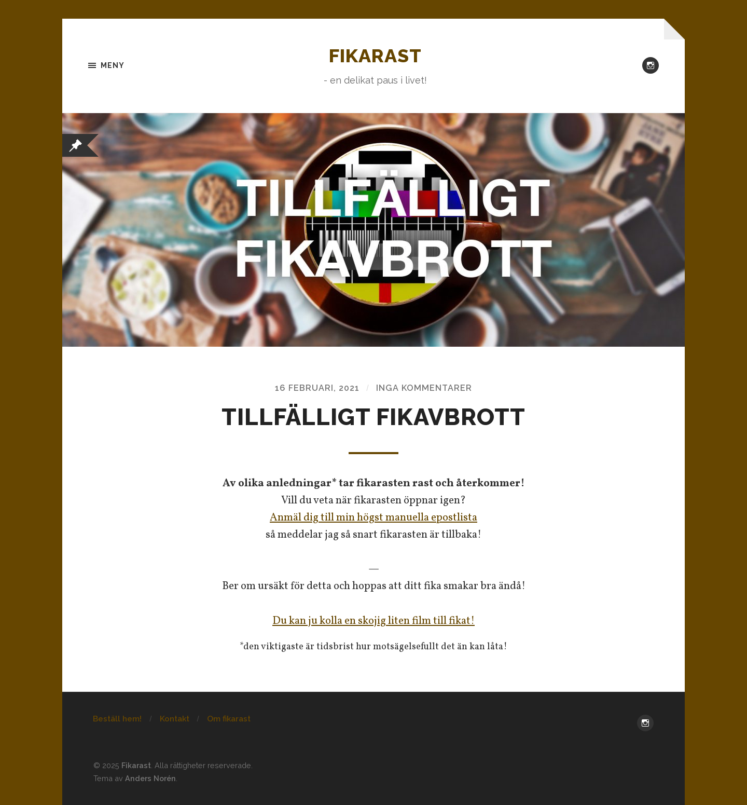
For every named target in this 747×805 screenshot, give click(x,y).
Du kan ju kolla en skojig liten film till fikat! (373, 621)
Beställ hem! (117, 719)
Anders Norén (150, 778)
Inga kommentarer (424, 388)
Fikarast (375, 55)
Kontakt (174, 719)
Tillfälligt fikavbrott (373, 417)
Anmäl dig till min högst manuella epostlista (373, 517)
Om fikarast (229, 719)
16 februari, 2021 (317, 388)
